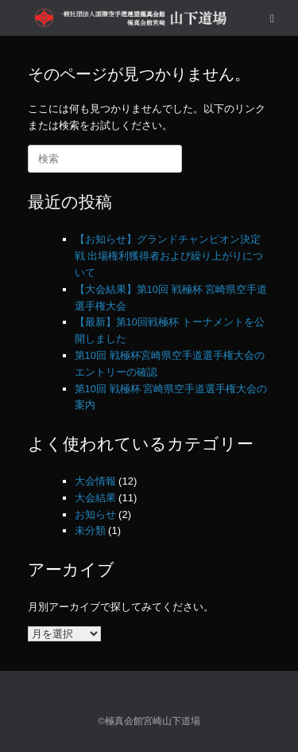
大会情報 (95, 481)
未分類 (90, 530)
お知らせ (95, 514)
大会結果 (95, 498)
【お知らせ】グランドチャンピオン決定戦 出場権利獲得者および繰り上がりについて (169, 256)
